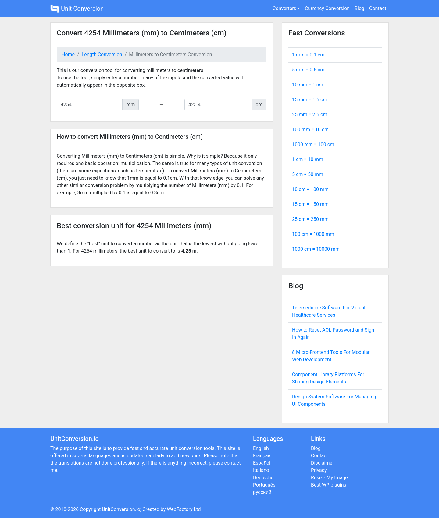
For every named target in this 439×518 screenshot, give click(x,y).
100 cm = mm (313, 234)
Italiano (261, 470)
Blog (359, 8)
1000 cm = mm (316, 249)
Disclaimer (322, 463)
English (261, 448)
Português (264, 485)
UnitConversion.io (121, 509)
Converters (284, 8)
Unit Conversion (77, 8)
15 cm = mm (310, 204)
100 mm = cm (310, 129)
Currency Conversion (327, 8)
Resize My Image (329, 477)
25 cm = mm (310, 219)
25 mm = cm (309, 114)
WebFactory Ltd (184, 509)
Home (68, 54)
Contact (377, 8)
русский (262, 492)
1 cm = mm (307, 159)
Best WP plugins (328, 485)
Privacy (319, 470)
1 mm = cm (308, 55)
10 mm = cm (307, 85)
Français (262, 456)
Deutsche (263, 477)
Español (261, 463)
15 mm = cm (309, 100)
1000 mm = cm (313, 144)
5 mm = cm (308, 70)
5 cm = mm (307, 174)
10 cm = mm (310, 189)
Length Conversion (102, 54)
